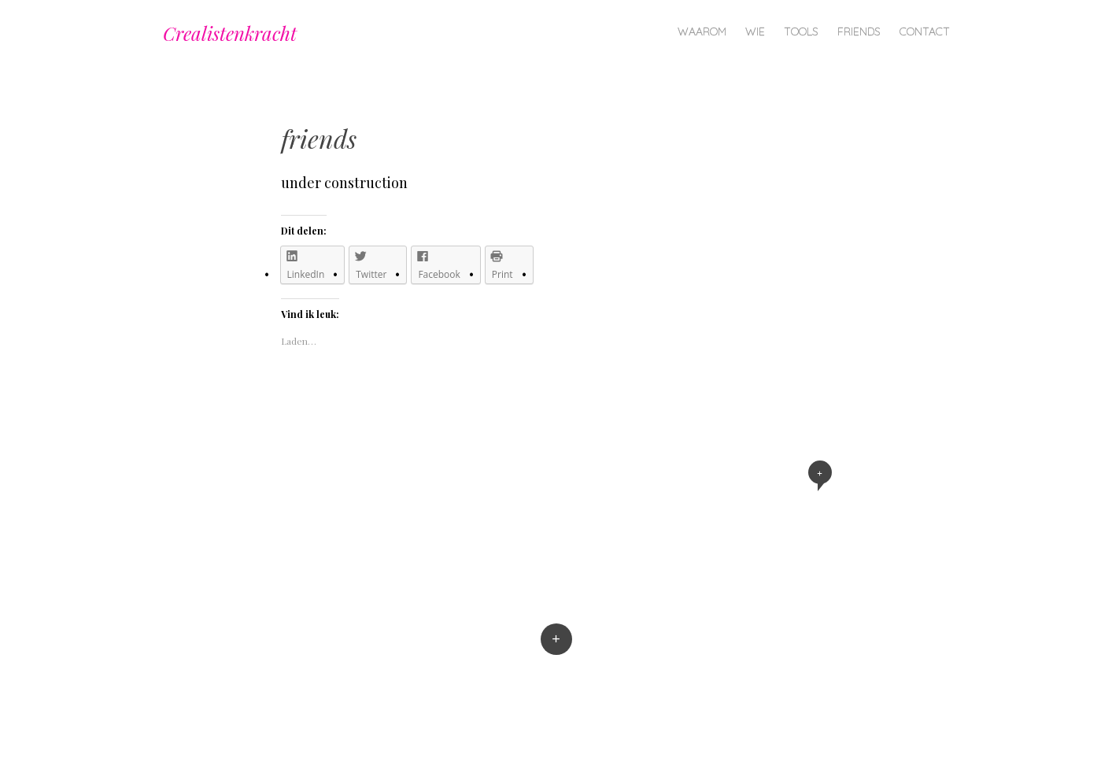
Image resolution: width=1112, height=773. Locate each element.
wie (755, 31)
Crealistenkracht (230, 33)
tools (801, 31)
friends (859, 31)
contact (925, 31)
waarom (702, 31)
